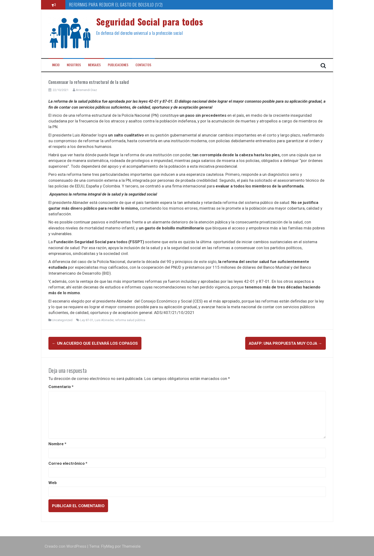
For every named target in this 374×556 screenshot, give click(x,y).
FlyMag (107, 546)
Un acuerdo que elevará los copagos (95, 343)
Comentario (60, 386)
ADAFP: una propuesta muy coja (285, 343)
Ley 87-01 (86, 320)
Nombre (57, 443)
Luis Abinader (104, 320)
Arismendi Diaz (86, 90)
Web (52, 482)
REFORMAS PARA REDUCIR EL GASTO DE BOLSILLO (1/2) (116, 4)
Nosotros (74, 64)
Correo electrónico (67, 462)
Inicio (56, 64)
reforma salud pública (130, 320)
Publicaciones (118, 64)
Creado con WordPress (65, 546)
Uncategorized (62, 320)
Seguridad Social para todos (149, 21)
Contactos (143, 64)
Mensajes (94, 64)
